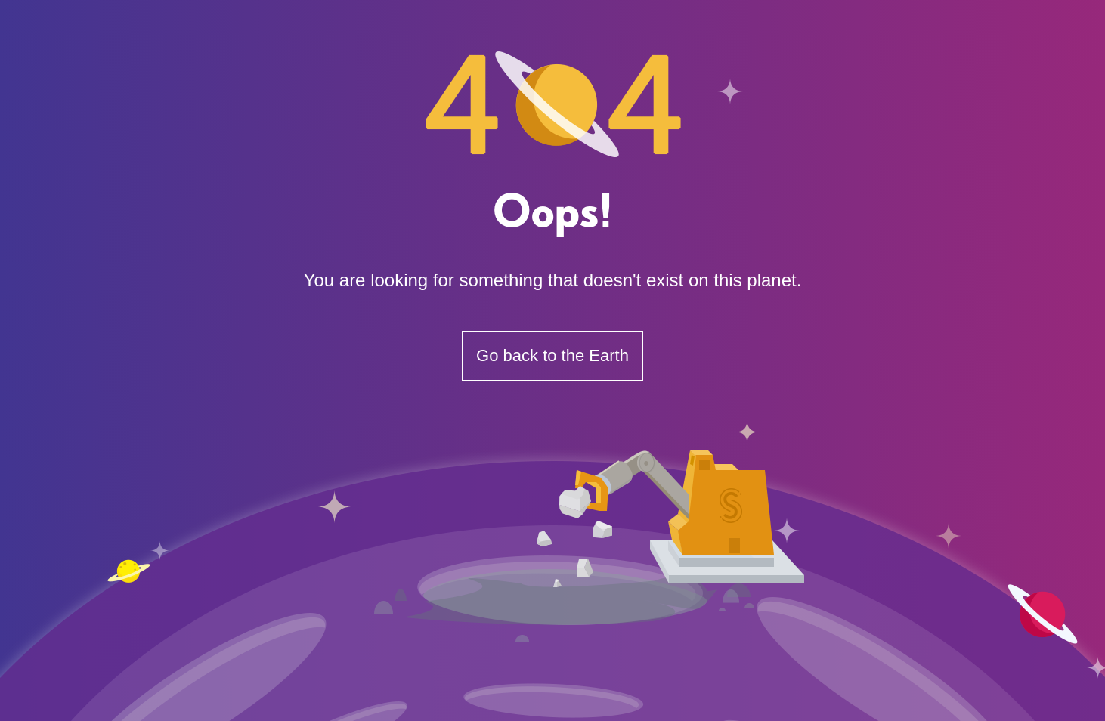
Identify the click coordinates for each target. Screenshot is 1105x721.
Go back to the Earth (552, 355)
